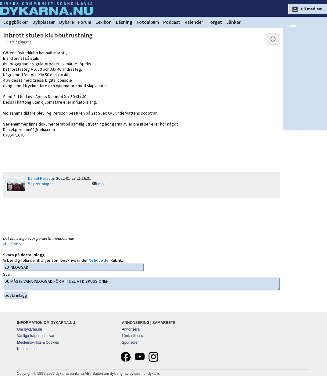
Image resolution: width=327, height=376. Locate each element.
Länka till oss (132, 336)
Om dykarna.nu (29, 329)
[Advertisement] (142, 216)
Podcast (171, 22)
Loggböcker (15, 22)
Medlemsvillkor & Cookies (38, 342)
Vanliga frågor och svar (36, 336)
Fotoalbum (148, 22)
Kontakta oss (27, 349)
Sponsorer (130, 342)
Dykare (66, 22)
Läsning (124, 22)
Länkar (233, 22)
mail (102, 183)
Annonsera (130, 329)
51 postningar (40, 183)
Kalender (194, 22)
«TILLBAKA (12, 244)
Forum (84, 22)
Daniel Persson (41, 178)
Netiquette (99, 260)
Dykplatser (43, 22)
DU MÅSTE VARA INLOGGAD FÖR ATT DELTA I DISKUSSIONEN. (142, 284)
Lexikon (103, 22)
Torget (214, 22)
